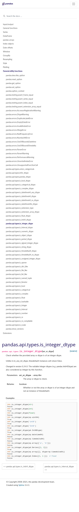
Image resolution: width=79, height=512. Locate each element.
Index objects (8, 44)
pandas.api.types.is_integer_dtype (19, 224)
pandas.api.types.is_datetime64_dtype (21, 196)
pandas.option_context (15, 91)
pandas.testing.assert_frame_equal (19, 95)
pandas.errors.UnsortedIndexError (19, 161)
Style (5, 63)
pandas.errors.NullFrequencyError (19, 134)
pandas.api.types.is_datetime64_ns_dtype (22, 200)
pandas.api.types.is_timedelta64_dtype (21, 251)
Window (6, 52)
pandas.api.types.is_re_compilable (19, 321)
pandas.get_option (13, 83)
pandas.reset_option (14, 79)
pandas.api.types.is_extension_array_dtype (22, 212)
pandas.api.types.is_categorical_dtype (20, 185)
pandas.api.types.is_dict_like (17, 266)
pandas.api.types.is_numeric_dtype (19, 231)
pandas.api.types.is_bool (15, 286)
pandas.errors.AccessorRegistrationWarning (23, 110)
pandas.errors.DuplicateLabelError (19, 118)
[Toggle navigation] (73, 3)
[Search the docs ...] (39, 16)
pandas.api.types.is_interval (16, 309)
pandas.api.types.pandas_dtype (18, 177)
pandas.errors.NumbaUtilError (18, 138)
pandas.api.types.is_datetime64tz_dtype (21, 204)
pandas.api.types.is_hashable (17, 302)
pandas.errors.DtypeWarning (17, 114)
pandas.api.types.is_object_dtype (19, 235)
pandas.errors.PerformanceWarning (20, 157)
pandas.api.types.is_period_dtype (19, 239)
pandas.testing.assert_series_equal (19, 99)
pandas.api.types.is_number (17, 313)
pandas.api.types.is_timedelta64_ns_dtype (22, 255)
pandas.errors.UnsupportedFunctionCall (22, 165)
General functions (10, 28)
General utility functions (12, 71)
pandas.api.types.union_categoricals (20, 169)
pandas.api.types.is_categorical (18, 290)
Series (5, 32)
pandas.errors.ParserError (16, 150)
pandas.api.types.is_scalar (16, 325)
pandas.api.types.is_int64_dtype (18, 220)
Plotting (6, 67)
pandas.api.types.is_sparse (16, 263)
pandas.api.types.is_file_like (16, 270)
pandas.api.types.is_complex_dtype (20, 188)
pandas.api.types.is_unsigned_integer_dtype (23, 259)
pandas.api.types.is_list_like (16, 274)
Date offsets (8, 48)
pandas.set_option (13, 87)
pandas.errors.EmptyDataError (18, 122)
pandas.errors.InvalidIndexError (18, 126)
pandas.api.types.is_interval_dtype (19, 227)
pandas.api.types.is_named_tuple (19, 278)
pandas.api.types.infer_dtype (17, 173)
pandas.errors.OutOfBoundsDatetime (21, 142)
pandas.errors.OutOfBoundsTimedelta (21, 146)
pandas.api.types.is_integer (16, 305)
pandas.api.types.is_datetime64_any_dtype (23, 192)
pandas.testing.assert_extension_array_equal (23, 107)
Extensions (7, 333)
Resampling (7, 59)
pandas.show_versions (15, 329)
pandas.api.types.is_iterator (16, 282)
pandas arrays (8, 40)
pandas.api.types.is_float (15, 298)
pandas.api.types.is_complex (17, 294)
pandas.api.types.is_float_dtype (18, 216)
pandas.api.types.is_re (14, 317)
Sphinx (21, 485)
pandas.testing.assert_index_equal (19, 103)
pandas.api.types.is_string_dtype (18, 247)
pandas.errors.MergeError (16, 130)
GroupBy (6, 55)
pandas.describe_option (15, 75)
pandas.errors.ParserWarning (17, 153)
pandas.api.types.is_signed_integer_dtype (22, 243)
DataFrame (7, 36)
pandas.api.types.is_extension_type (19, 208)
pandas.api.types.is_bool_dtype (18, 181)
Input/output (8, 24)
